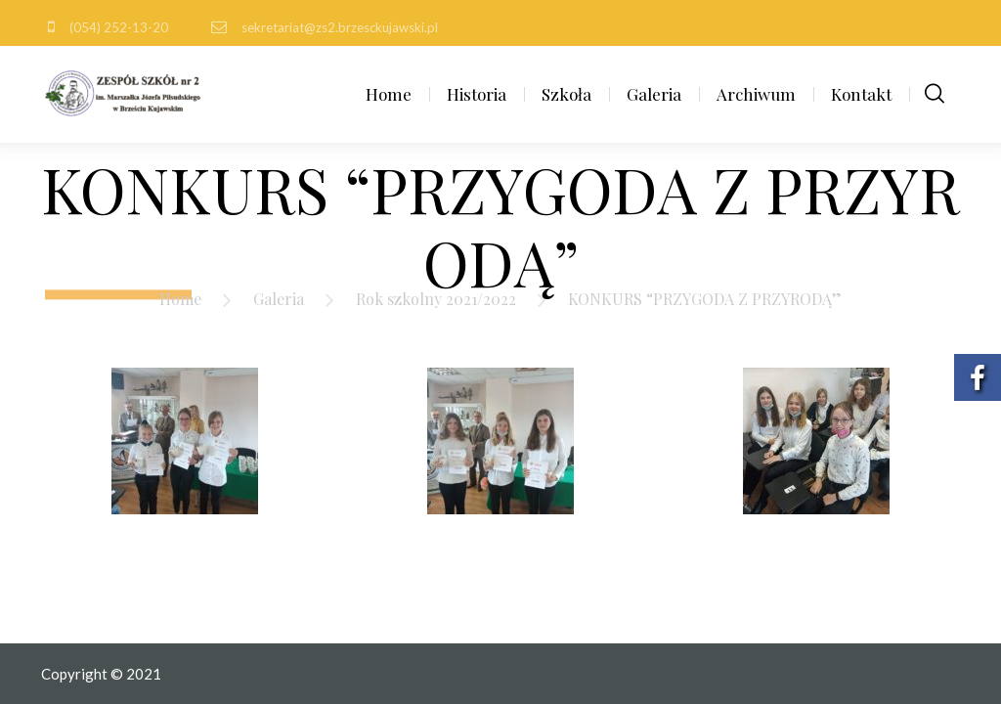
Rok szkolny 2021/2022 (436, 298)
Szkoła (566, 94)
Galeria (654, 94)
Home (389, 94)
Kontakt (861, 94)
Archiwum (756, 94)
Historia (476, 94)
